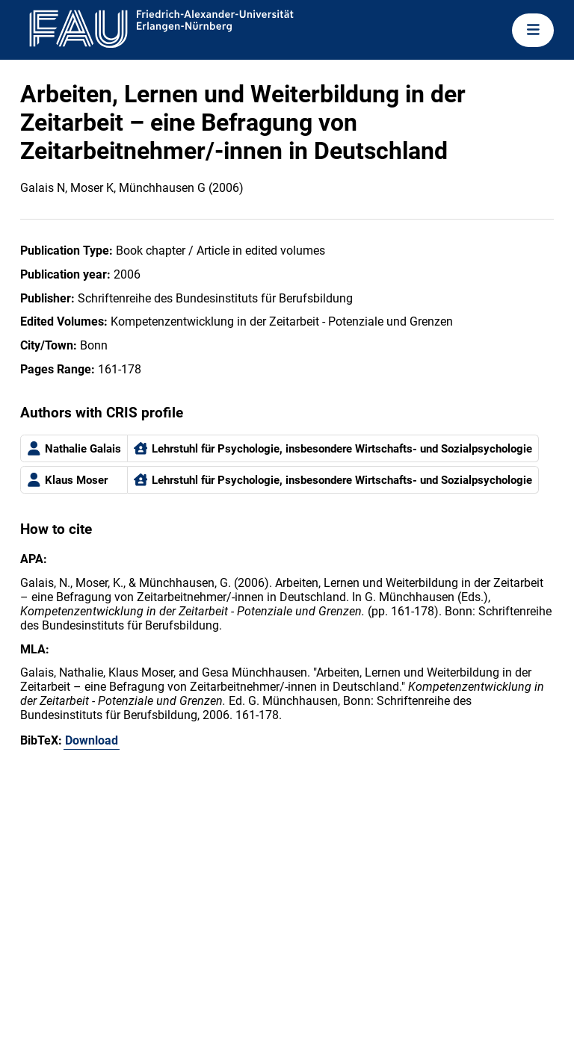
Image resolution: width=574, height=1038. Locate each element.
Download (91, 740)
